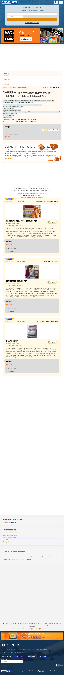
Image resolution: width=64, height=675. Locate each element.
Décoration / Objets (52, 201)
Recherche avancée (32, 23)
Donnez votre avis (8, 77)
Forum (19, 649)
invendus (57, 556)
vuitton (28, 559)
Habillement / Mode (52, 321)
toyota (22, 559)
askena (9, 241)
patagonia (7, 559)
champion (13, 556)
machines (23, 197)
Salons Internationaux (9, 537)
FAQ (15, 157)
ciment (20, 556)
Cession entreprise (45, 629)
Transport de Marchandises (11, 542)
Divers (56, 261)
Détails (14, 87)
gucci (50, 556)
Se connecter (12, 653)
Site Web (5, 539)
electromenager (28, 556)
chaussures (33, 197)
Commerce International (10, 533)
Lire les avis (6, 79)
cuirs (28, 197)
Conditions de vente (28, 649)
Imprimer (6, 84)
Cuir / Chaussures (55, 87)
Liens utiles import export (10, 535)
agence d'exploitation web (29, 671)
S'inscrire (20, 653)
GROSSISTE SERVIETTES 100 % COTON (21, 221)
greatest (44, 556)
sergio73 (8, 127)
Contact (4, 653)
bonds (6, 556)
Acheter (28, 629)
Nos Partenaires (10, 649)
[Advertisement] (32, 59)
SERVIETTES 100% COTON (16, 281)
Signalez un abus (22, 87)
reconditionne (15, 559)
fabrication (40, 197)
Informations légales (41, 649)
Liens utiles (35, 629)
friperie (37, 556)
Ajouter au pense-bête (9, 82)
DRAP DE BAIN (12, 341)
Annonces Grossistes (19, 629)
